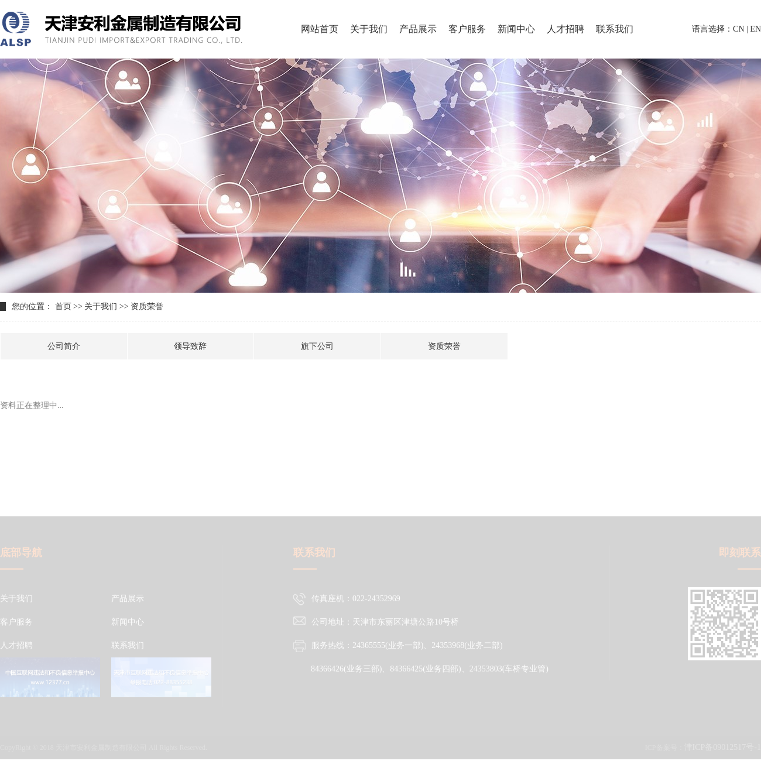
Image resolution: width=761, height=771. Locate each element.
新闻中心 (516, 29)
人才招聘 (565, 29)
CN (738, 29)
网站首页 (319, 29)
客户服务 (467, 29)
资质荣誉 (444, 346)
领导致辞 (190, 346)
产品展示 (418, 29)
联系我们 (614, 29)
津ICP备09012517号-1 (722, 753)
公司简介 (63, 346)
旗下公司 (317, 346)
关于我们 (369, 29)
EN (755, 29)
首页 (63, 306)
